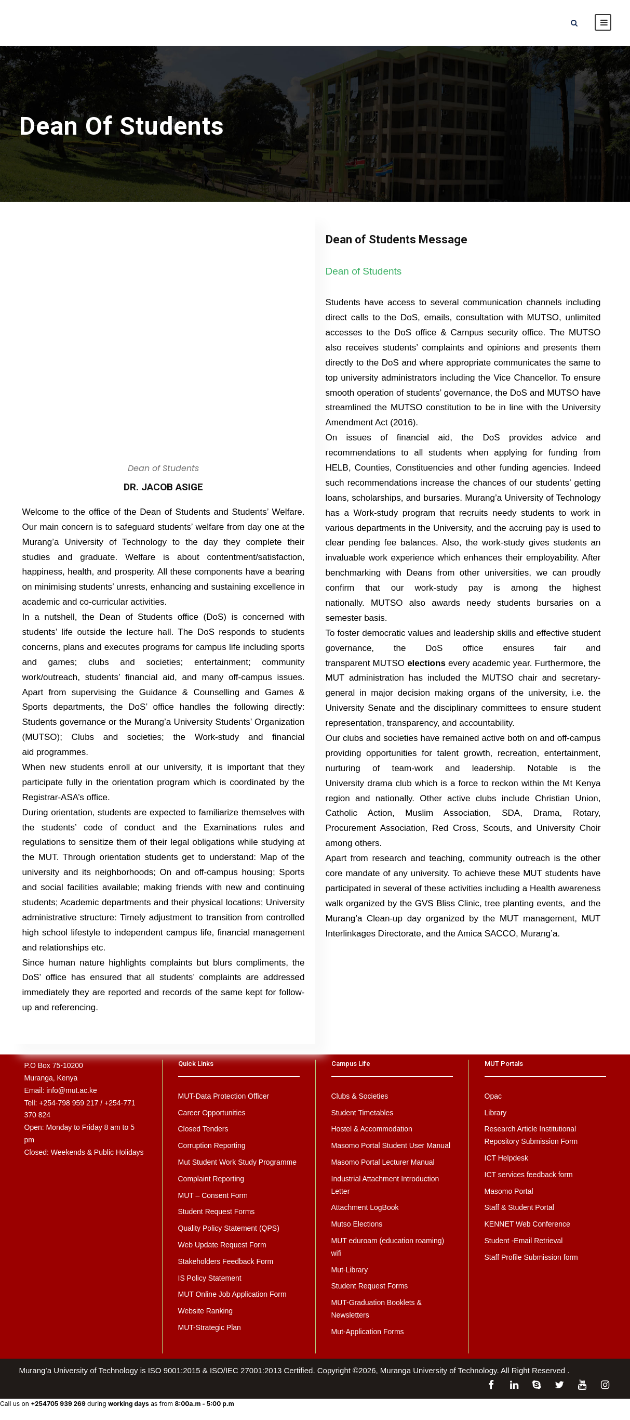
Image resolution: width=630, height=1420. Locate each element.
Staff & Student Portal (519, 1207)
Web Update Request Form (222, 1245)
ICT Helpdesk (507, 1158)
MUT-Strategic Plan (209, 1327)
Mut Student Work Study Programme (237, 1162)
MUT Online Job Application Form (232, 1294)
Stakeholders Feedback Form (226, 1261)
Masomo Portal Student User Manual (391, 1145)
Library (496, 1113)
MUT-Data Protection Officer (224, 1096)
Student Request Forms (216, 1211)
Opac (493, 1096)
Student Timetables (362, 1113)
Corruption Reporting (212, 1145)
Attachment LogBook (365, 1207)
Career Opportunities (212, 1113)
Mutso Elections (357, 1224)
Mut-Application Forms (367, 1331)
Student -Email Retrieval (524, 1240)
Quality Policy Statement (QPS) (228, 1228)
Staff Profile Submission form (531, 1257)
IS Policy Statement (210, 1278)
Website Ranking (205, 1311)
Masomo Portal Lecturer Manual (383, 1162)
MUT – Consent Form (213, 1195)
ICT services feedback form (529, 1174)
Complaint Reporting (211, 1179)
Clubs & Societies (359, 1096)
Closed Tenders (203, 1129)
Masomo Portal (509, 1191)
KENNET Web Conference (527, 1224)
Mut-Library (349, 1270)
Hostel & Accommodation (371, 1129)
